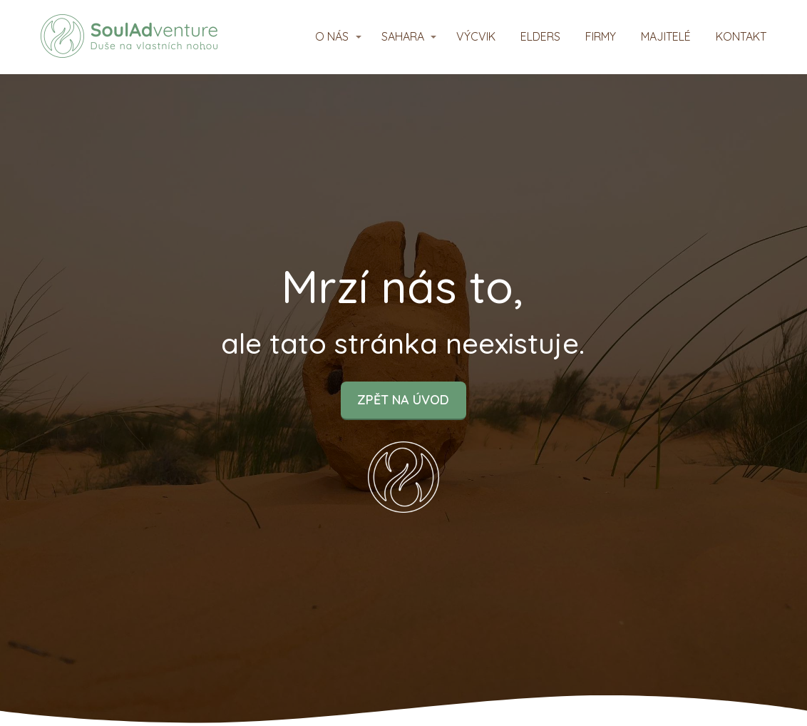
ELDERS (540, 36)
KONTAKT (741, 36)
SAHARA (402, 36)
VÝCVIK (475, 36)
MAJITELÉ (666, 36)
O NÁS (332, 36)
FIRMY (600, 36)
